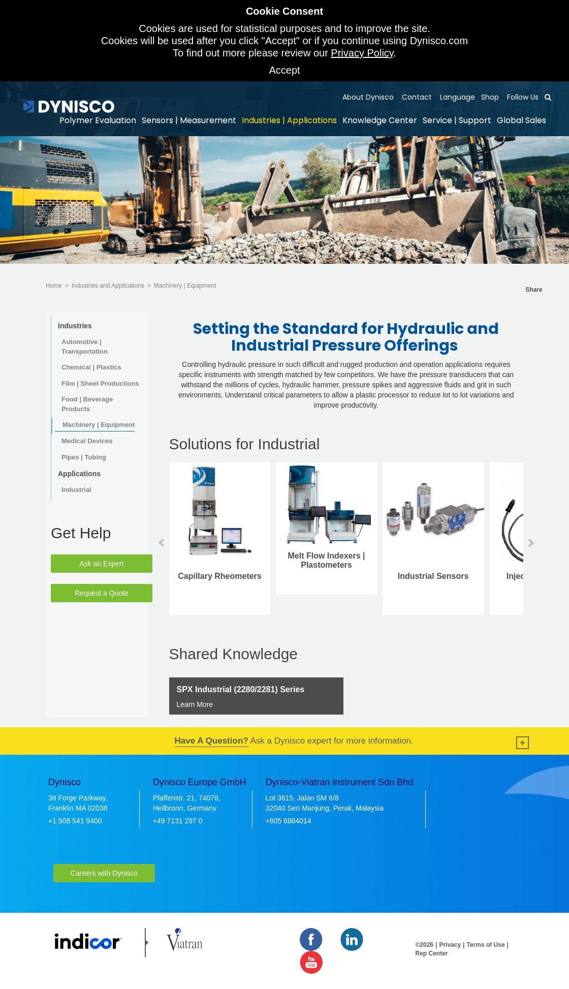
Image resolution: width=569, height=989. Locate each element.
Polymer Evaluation (97, 120)
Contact (416, 97)
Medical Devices (86, 441)
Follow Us (522, 97)
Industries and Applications (108, 285)
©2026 (425, 944)
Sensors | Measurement (189, 120)
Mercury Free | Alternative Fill (279, 581)
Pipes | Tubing (83, 457)
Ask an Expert (101, 564)
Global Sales (521, 120)
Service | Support (457, 120)
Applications (79, 474)
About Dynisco (368, 97)
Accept (284, 70)
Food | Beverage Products (87, 404)
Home (54, 285)
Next (530, 543)
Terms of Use (485, 944)
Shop (490, 97)
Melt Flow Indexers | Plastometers (492, 560)
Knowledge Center (379, 120)
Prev (162, 543)
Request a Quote (102, 593)
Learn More (195, 704)
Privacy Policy (362, 52)
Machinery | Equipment (185, 285)
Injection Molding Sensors (172, 581)
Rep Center (432, 953)
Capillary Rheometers (386, 576)
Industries (75, 326)
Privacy (450, 944)
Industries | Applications (289, 120)
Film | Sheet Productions (100, 383)
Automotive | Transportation (84, 346)
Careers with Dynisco (104, 873)
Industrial (76, 489)
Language (456, 97)
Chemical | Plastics (91, 367)
